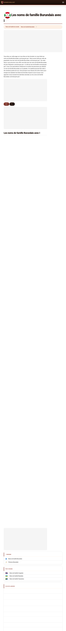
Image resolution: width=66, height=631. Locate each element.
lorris (31, 219)
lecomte (10, 292)
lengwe (32, 319)
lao (31, 307)
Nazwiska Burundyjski (15, 411)
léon (31, 165)
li (30, 184)
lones (9, 307)
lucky (9, 211)
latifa (9, 288)
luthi (31, 284)
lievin (31, 172)
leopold (32, 176)
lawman (32, 249)
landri (9, 176)
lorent (31, 211)
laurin (31, 272)
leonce (9, 180)
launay (32, 303)
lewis (9, 188)
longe (9, 303)
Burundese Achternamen (15, 414)
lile (8, 265)
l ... (13, 104)
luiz (9, 192)
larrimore (32, 265)
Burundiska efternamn (15, 431)
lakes (9, 315)
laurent (32, 138)
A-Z (7, 104)
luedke (9, 261)
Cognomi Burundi (13, 401)
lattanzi (32, 315)
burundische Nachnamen (15, 398)
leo (31, 253)
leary (31, 203)
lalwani (10, 276)
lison (9, 234)
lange (9, 280)
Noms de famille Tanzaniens (16, 381)
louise (9, 172)
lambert (10, 153)
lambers (10, 219)
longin (9, 149)
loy (31, 261)
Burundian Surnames (14, 395)
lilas (9, 284)
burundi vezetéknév (14, 425)
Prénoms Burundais (13, 364)
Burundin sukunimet (14, 422)
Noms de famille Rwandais (16, 378)
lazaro (9, 311)
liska (9, 296)
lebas (9, 196)
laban (31, 234)
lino (9, 272)
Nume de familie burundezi (16, 428)
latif (9, 169)
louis (31, 142)
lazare (9, 142)
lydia (31, 288)
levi (9, 257)
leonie (31, 149)
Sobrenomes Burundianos (15, 408)
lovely (31, 238)
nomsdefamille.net (33, 533)
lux (31, 180)
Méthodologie (12, 540)
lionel (31, 146)
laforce (32, 153)
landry (9, 299)
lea (8, 238)
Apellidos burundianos (15, 392)
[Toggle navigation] (63, 2)
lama (31, 226)
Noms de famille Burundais (27, 26)
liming (31, 299)
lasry (31, 207)
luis (9, 165)
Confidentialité (54, 540)
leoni (9, 184)
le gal (9, 223)
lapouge (10, 253)
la (8, 226)
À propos (21, 540)
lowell (31, 242)
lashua (32, 276)
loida (31, 311)
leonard (10, 161)
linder (31, 196)
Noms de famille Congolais (16, 375)
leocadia (32, 322)
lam (31, 230)
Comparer (37, 540)
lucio (31, 269)
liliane (31, 157)
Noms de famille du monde (12, 26)
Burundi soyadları (13, 434)
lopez (31, 192)
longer (9, 249)
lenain (9, 230)
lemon (31, 296)
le (30, 292)
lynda (9, 203)
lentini (9, 246)
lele (31, 246)
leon (31, 188)
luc (31, 169)
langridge (32, 199)
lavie (9, 326)
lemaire (10, 207)
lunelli (9, 199)
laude (9, 322)
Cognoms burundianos (15, 404)
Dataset (45, 540)
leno (9, 215)
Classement (29, 540)
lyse (31, 161)
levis (9, 157)
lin (8, 146)
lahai (9, 242)
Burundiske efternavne (15, 419)
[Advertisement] (33, 41)
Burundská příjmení (14, 416)
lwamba (10, 319)
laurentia (10, 269)
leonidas (10, 138)
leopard (32, 280)
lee (31, 257)
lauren (32, 223)
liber (31, 215)
